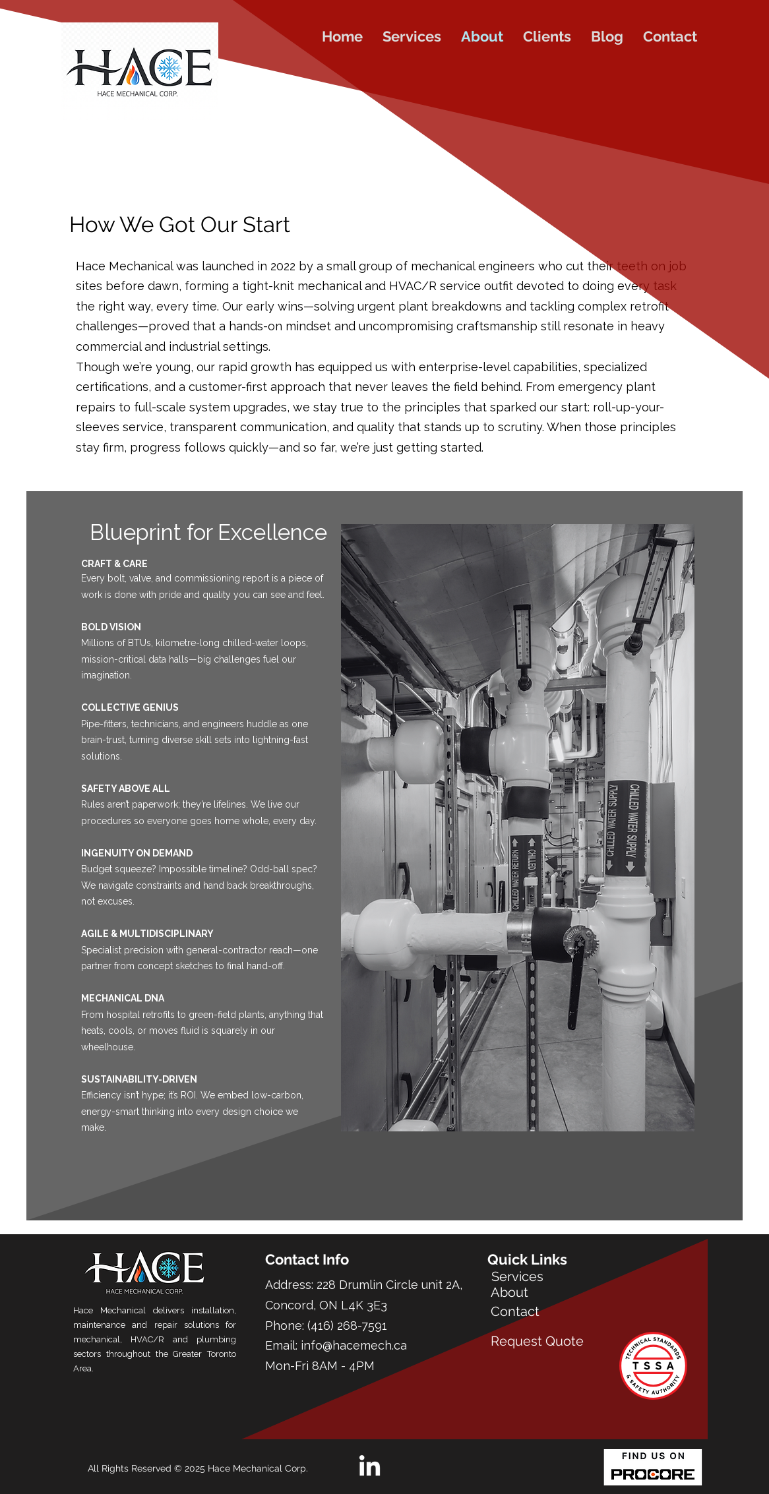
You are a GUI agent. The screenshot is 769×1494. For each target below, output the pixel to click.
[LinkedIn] (370, 1467)
